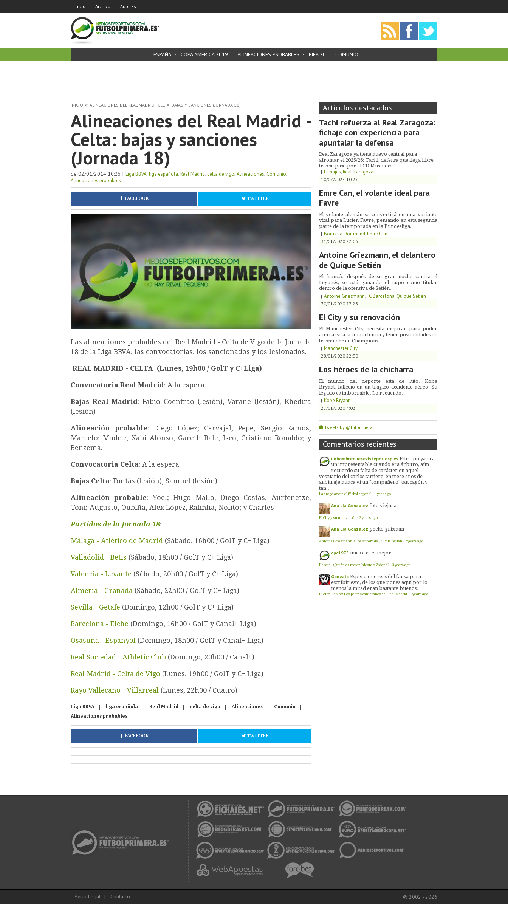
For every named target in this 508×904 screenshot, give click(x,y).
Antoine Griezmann (344, 296)
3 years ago (401, 565)
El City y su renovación (359, 317)
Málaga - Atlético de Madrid (117, 541)
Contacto (120, 896)
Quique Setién (411, 296)
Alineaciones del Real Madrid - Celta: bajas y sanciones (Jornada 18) (165, 105)
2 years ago (368, 517)
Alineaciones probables (268, 54)
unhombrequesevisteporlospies (364, 458)
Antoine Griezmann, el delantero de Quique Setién (377, 259)
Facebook (137, 198)
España (162, 54)
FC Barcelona (381, 296)
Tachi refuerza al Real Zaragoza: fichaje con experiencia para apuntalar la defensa (377, 132)
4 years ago (419, 594)
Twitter (258, 198)
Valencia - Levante (102, 574)
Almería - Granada (102, 590)
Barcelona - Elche (100, 624)
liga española (163, 174)
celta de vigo (220, 174)
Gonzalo (340, 576)
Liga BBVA (136, 174)
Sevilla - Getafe (96, 607)
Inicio (79, 6)
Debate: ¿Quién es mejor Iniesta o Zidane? (354, 565)
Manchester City (341, 348)
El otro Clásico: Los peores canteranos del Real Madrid (363, 594)
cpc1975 (340, 553)
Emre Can (377, 234)
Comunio (346, 54)
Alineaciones (250, 174)
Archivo (102, 6)
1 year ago (382, 494)
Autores (128, 6)
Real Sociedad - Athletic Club (118, 657)
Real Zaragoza (358, 172)
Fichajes (332, 172)
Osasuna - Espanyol (103, 640)
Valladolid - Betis (99, 557)
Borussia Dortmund (344, 234)
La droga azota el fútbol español (345, 494)
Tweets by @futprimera (348, 427)
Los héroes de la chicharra (366, 369)
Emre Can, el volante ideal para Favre (374, 197)
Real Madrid (192, 174)
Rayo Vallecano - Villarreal (115, 690)
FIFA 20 (317, 54)
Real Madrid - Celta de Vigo (115, 674)
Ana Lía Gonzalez (349, 505)
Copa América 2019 (204, 54)
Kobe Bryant (337, 400)
